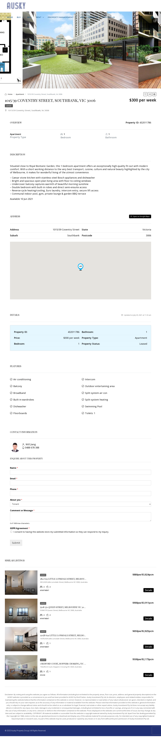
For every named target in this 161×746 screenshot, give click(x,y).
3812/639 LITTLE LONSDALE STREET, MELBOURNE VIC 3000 (69, 573)
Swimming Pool (93, 401)
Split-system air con (96, 390)
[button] (80, 267)
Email (13, 472)
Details (148, 584)
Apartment (20, 94)
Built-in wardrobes (23, 396)
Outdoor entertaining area (100, 384)
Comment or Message (22, 504)
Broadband (19, 390)
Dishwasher (19, 401)
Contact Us (108, 17)
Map (82, 17)
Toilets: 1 (90, 407)
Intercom (90, 378)
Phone (14, 483)
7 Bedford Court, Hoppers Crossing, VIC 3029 (64, 657)
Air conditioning (22, 378)
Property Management (61, 17)
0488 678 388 (32, 441)
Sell (29, 17)
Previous (5, 50)
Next (155, 50)
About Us (93, 17)
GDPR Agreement (20, 522)
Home (10, 17)
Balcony (17, 384)
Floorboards (20, 407)
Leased (9, 106)
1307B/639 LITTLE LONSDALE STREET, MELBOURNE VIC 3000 (69, 629)
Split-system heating (96, 396)
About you (16, 494)
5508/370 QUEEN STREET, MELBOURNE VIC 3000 (63, 601)
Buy (19, 17)
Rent (38, 17)
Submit (16, 536)
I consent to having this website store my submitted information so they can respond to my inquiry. (61, 526)
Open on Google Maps (140, 216)
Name (14, 462)
